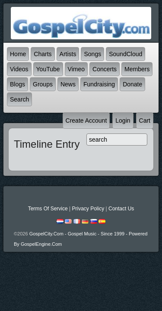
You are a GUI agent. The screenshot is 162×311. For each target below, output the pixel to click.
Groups (43, 84)
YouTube (48, 69)
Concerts (104, 69)
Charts (42, 54)
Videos (19, 69)
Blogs (17, 84)
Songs (92, 54)
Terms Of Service (48, 209)
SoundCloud (125, 54)
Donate (132, 84)
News (68, 84)
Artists (68, 54)
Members (136, 69)
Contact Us (121, 209)
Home (18, 54)
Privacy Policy (88, 209)
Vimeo (76, 69)
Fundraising (99, 84)
